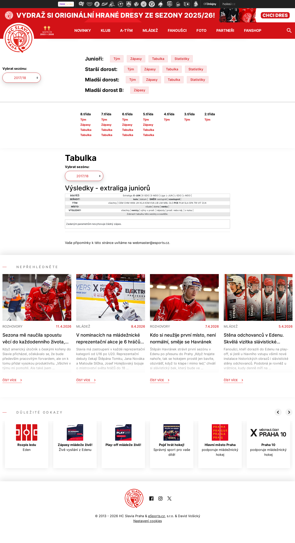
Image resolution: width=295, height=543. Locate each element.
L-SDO (178, 195)
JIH (137, 203)
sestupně (162, 199)
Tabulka (158, 59)
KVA (152, 203)
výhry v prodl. (148, 210)
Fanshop (252, 30)
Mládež (150, 30)
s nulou (188, 210)
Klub (105, 30)
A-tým (126, 30)
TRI (195, 203)
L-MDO (187, 195)
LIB (156, 203)
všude (148, 206)
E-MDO (155, 195)
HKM (132, 203)
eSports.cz (156, 516)
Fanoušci (177, 30)
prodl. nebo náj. (175, 210)
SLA (186, 203)
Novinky (82, 30)
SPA (191, 203)
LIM (161, 203)
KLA (142, 203)
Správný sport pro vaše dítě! (171, 440)
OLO (171, 203)
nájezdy (161, 210)
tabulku (140, 214)
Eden (26, 438)
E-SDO (145, 195)
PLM (181, 203)
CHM (126, 203)
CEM (121, 203)
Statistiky (182, 59)
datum (143, 199)
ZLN (204, 203)
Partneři (225, 30)
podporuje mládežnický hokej (220, 440)
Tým (116, 59)
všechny (112, 203)
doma (156, 206)
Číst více (12, 380)
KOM (147, 203)
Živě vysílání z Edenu (75, 438)
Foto (201, 30)
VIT (199, 203)
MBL (165, 203)
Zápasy (136, 59)
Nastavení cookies (147, 521)
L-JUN (169, 195)
